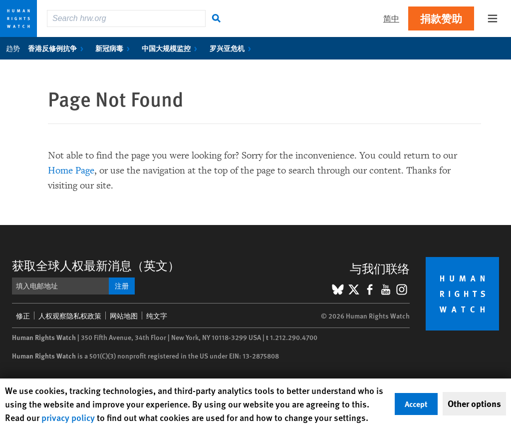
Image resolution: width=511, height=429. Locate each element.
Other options (474, 403)
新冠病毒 (114, 48)
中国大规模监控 (171, 48)
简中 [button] (391, 18)
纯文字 (156, 315)
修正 (23, 315)
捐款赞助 (441, 18)
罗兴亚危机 (232, 48)
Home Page (71, 170)
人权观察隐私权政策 (69, 315)
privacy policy (68, 417)
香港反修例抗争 (57, 48)
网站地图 (124, 315)
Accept (416, 404)
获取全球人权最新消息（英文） (96, 265)
